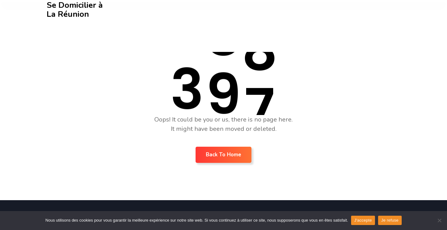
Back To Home (223, 154)
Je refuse (390, 220)
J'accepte (363, 220)
